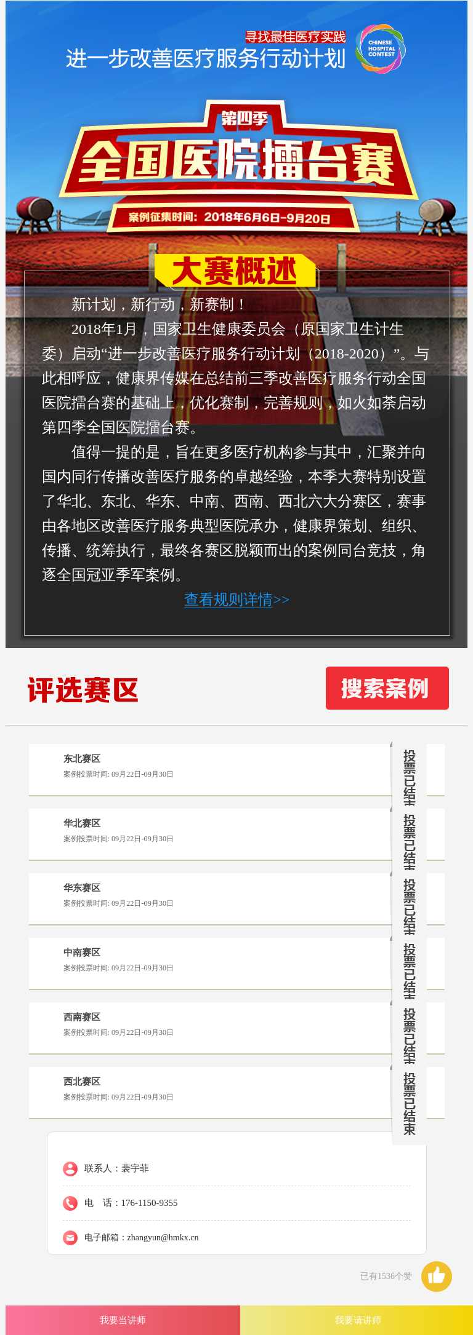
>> (236, 600)
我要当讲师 (123, 1320)
